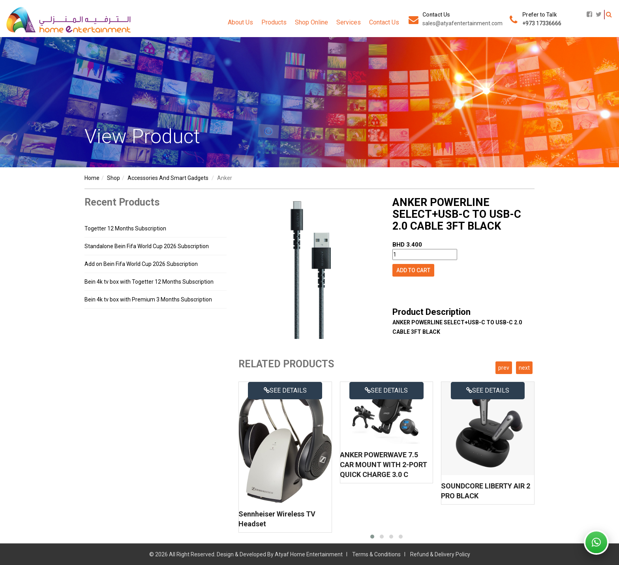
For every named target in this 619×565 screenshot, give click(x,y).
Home (91, 178)
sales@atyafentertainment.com (462, 23)
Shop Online (311, 22)
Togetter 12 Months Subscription (125, 228)
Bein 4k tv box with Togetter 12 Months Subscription (149, 282)
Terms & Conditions (376, 554)
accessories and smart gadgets (168, 178)
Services (348, 22)
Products (274, 22)
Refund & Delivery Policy (440, 554)
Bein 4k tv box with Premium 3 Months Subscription (148, 299)
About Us (240, 22)
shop (113, 178)
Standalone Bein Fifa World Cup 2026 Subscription (146, 246)
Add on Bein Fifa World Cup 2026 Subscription (141, 264)
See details (285, 390)
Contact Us (384, 22)
